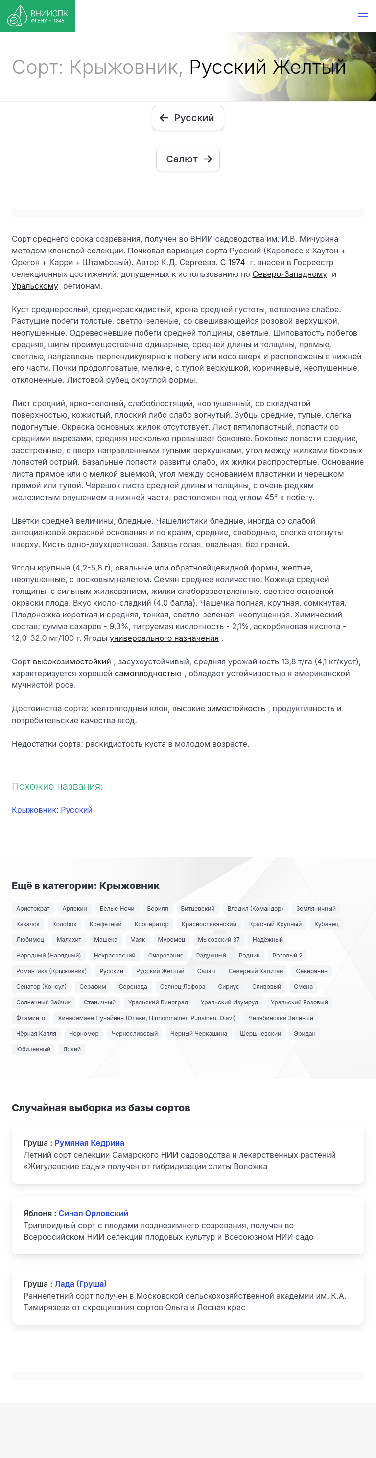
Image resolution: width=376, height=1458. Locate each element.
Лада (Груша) (80, 1284)
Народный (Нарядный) (48, 955)
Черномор (84, 1033)
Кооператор (152, 924)
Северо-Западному (289, 274)
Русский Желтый (160, 971)
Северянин (312, 971)
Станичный (100, 1002)
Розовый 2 (288, 955)
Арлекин (74, 908)
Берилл (157, 908)
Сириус (228, 986)
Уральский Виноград (158, 1002)
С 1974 (232, 262)
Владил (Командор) (255, 908)
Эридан (304, 1033)
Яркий (72, 1049)
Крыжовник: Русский (52, 810)
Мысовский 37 (219, 939)
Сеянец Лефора (183, 986)
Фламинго (30, 1018)
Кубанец (326, 924)
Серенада (133, 986)
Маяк (137, 939)
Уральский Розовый (299, 1002)
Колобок (64, 924)
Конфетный (106, 924)
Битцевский (198, 908)
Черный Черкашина (198, 1033)
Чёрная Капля (36, 1033)
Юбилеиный (33, 1049)
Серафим (92, 986)
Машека (106, 939)
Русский (111, 971)
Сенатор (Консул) (41, 986)
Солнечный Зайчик (43, 1002)
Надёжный (268, 939)
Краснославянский (209, 924)
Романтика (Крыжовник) (51, 971)
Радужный (211, 955)
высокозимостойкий (72, 661)
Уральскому (35, 286)
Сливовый (266, 986)
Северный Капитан (256, 971)
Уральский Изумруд (229, 1002)
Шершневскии (260, 1033)
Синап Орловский (93, 1213)
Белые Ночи (117, 908)
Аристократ (32, 908)
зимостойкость (236, 708)
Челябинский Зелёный (280, 1018)
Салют (206, 971)
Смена (303, 986)
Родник (249, 955)
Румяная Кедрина (89, 1143)
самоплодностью (148, 673)
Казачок (28, 924)
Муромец (172, 939)
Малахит (69, 939)
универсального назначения (164, 638)
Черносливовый (135, 1033)
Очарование (166, 955)
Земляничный (316, 908)
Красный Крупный (275, 924)
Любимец (30, 939)
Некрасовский (115, 955)
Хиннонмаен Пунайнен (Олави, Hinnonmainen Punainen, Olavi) (146, 1018)
